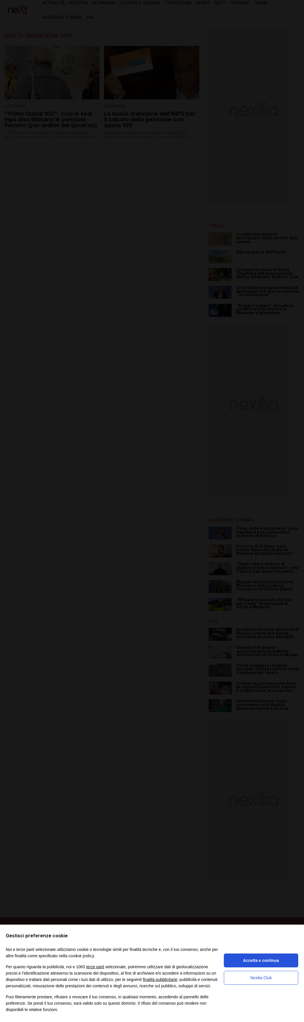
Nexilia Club (261, 977)
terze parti (95, 966)
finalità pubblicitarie (160, 979)
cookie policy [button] (81, 955)
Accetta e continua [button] (261, 960)
